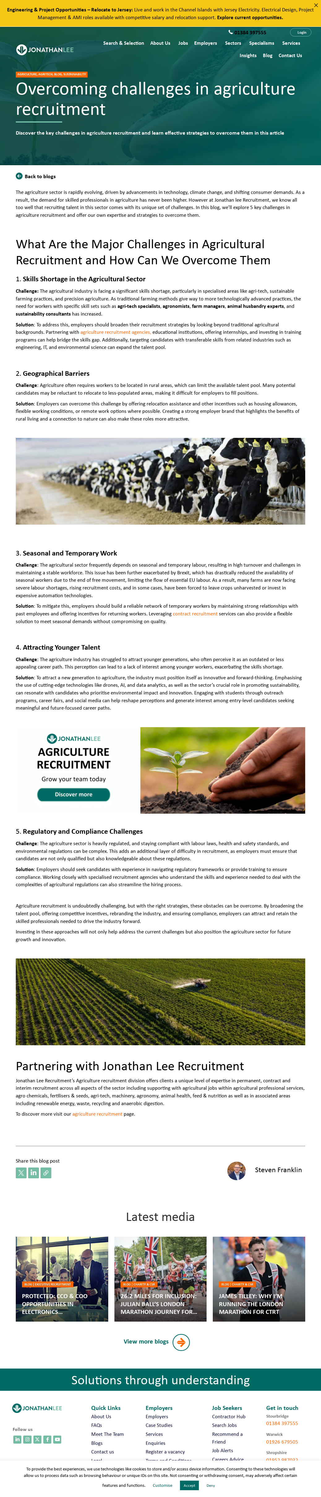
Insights (248, 55)
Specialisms (261, 42)
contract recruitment (195, 613)
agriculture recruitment (97, 1113)
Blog (267, 55)
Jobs (183, 42)
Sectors (233, 42)
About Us (160, 42)
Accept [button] (189, 1485)
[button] (300, 32)
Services (291, 42)
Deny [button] (211, 1485)
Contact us (290, 55)
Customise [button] (162, 1485)
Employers (205, 42)
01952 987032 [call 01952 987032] (282, 1460)
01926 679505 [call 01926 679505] (282, 1441)
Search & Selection (123, 42)
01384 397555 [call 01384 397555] (282, 1423)
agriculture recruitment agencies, (115, 332)
